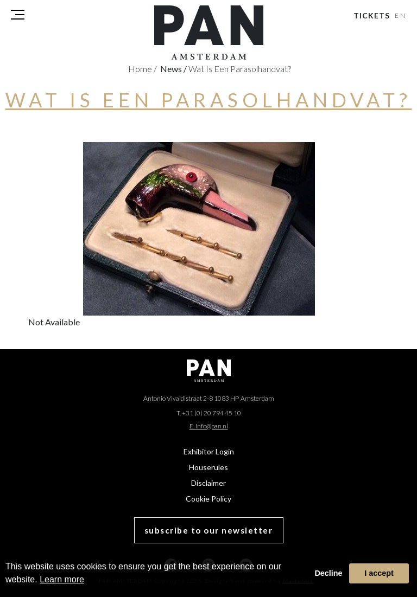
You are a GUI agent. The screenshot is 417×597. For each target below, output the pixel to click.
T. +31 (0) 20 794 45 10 (208, 413)
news (173, 68)
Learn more (62, 579)
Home (142, 68)
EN (401, 15)
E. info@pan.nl (208, 426)
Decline (328, 573)
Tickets (371, 15)
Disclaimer (208, 482)
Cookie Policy (208, 498)
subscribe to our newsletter (208, 530)
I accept (379, 573)
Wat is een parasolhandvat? (239, 68)
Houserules (208, 467)
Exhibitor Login (209, 451)
